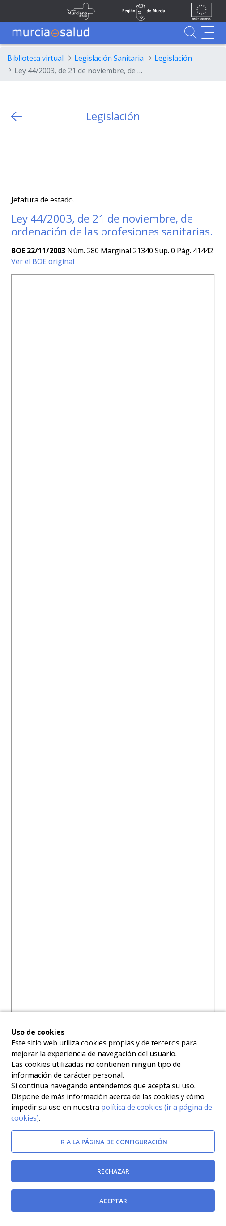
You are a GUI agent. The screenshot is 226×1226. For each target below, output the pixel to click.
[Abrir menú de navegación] (207, 32)
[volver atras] (16, 116)
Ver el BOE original (42, 261)
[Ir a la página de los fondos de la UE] (201, 11)
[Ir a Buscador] (190, 32)
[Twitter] (18, 159)
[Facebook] (36, 159)
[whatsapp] (53, 159)
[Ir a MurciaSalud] (50, 32)
